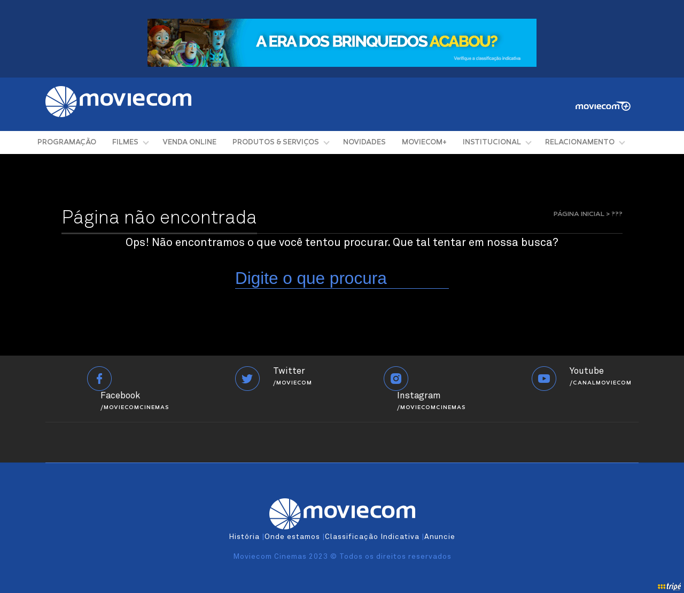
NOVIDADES (364, 142)
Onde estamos (292, 537)
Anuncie (439, 537)
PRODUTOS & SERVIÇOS (275, 142)
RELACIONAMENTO (580, 142)
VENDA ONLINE (189, 142)
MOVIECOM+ (424, 142)
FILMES (125, 142)
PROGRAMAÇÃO (66, 142)
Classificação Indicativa (372, 537)
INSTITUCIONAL (492, 142)
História (244, 537)
